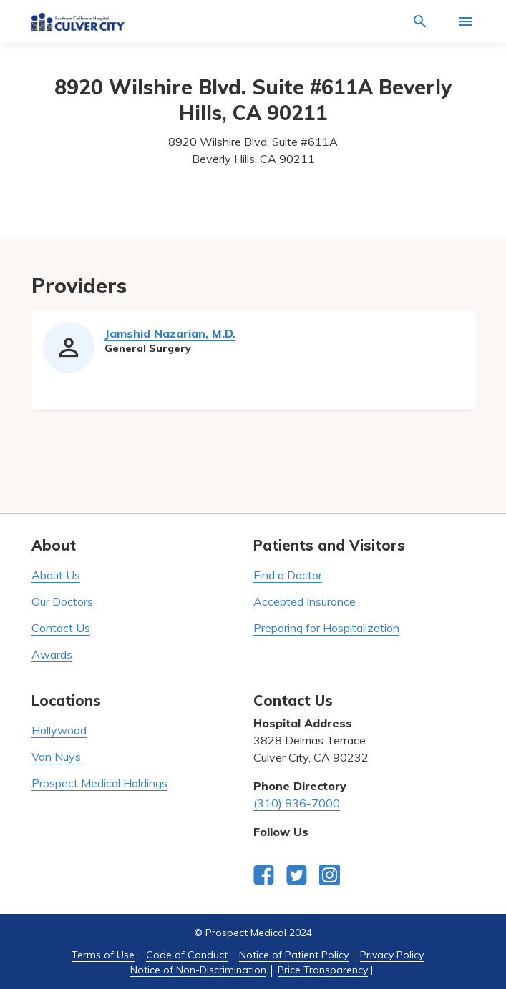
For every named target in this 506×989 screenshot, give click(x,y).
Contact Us (60, 628)
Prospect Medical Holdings (99, 783)
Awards (51, 654)
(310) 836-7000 (296, 803)
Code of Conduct (187, 954)
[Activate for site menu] (466, 21)
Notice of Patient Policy (294, 954)
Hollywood (59, 730)
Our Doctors (62, 601)
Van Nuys (56, 756)
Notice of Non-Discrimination (198, 969)
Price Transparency (323, 969)
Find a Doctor (287, 575)
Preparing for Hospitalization (326, 628)
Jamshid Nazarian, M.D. (169, 333)
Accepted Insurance (304, 601)
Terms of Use (103, 954)
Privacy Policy (392, 954)
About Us (55, 575)
